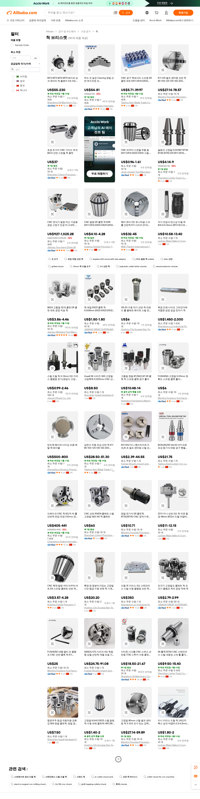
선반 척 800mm (128, 777)
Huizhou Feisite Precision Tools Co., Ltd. (99, 246)
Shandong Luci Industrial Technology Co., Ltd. (173, 326)
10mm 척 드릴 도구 (80, 266)
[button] (116, 13)
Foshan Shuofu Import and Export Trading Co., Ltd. (136, 463)
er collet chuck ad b (102, 777)
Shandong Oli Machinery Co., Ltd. (62, 102)
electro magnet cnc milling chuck (28, 784)
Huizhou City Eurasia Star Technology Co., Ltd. (136, 329)
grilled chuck (56, 266)
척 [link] (97, 31)
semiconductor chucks (165, 266)
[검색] (126, 12)
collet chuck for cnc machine (159, 777)
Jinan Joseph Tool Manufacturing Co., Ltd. (136, 172)
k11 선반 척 (103, 266)
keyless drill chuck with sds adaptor (108, 259)
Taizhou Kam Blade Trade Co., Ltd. (136, 102)
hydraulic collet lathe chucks (131, 266)
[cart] (157, 13)
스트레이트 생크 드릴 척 (23, 777)
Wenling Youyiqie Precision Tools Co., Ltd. (173, 97)
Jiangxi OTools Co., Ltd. (59, 398)
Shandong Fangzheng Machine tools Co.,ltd (136, 400)
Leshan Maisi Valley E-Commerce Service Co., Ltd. (173, 241)
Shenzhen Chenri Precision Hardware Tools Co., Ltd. (62, 174)
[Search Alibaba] (79, 12)
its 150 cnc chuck (62, 784)
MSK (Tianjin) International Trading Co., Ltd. (136, 246)
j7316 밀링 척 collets (143, 259)
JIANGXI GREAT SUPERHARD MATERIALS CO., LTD (99, 329)
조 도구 (53, 259)
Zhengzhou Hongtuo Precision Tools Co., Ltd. (62, 469)
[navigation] (25, 396)
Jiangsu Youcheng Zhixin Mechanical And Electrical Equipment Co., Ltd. (62, 247)
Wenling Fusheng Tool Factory (173, 398)
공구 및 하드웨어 (67, 31)
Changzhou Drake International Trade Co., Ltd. (99, 106)
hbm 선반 (166, 259)
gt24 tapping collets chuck (92, 784)
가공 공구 (86, 31)
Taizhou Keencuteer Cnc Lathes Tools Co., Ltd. (173, 463)
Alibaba (50, 31)
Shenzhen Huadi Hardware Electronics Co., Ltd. (99, 395)
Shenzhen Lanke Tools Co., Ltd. (173, 178)
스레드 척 (79, 777)
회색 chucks (119, 784)
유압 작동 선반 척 (73, 259)
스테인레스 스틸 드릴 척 (54, 777)
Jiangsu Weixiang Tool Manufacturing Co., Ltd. (62, 332)
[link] (195, 767)
